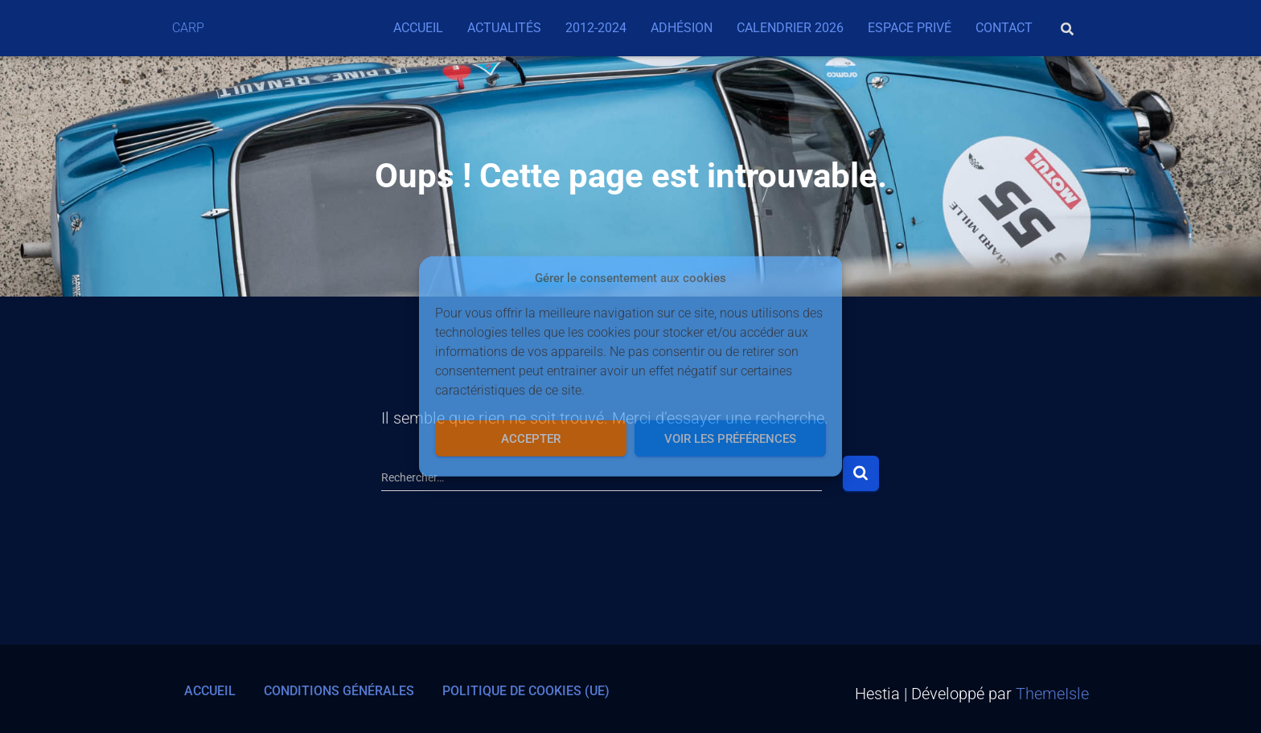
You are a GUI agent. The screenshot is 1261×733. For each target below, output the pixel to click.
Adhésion (682, 27)
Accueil (418, 27)
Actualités (504, 27)
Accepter (531, 439)
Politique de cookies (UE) (526, 690)
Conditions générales (339, 690)
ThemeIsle (1052, 693)
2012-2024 (595, 27)
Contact (1004, 27)
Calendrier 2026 (790, 27)
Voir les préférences (730, 439)
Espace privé (909, 27)
